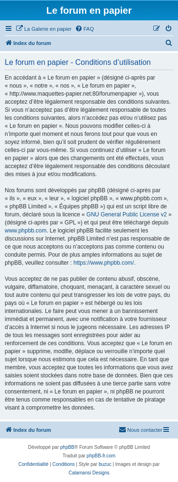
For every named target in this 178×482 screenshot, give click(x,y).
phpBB (67, 447)
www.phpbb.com (26, 230)
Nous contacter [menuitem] (140, 429)
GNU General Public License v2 (126, 214)
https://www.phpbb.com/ (104, 262)
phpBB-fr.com (101, 455)
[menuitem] (44, 29)
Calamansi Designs (88, 472)
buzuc (105, 464)
